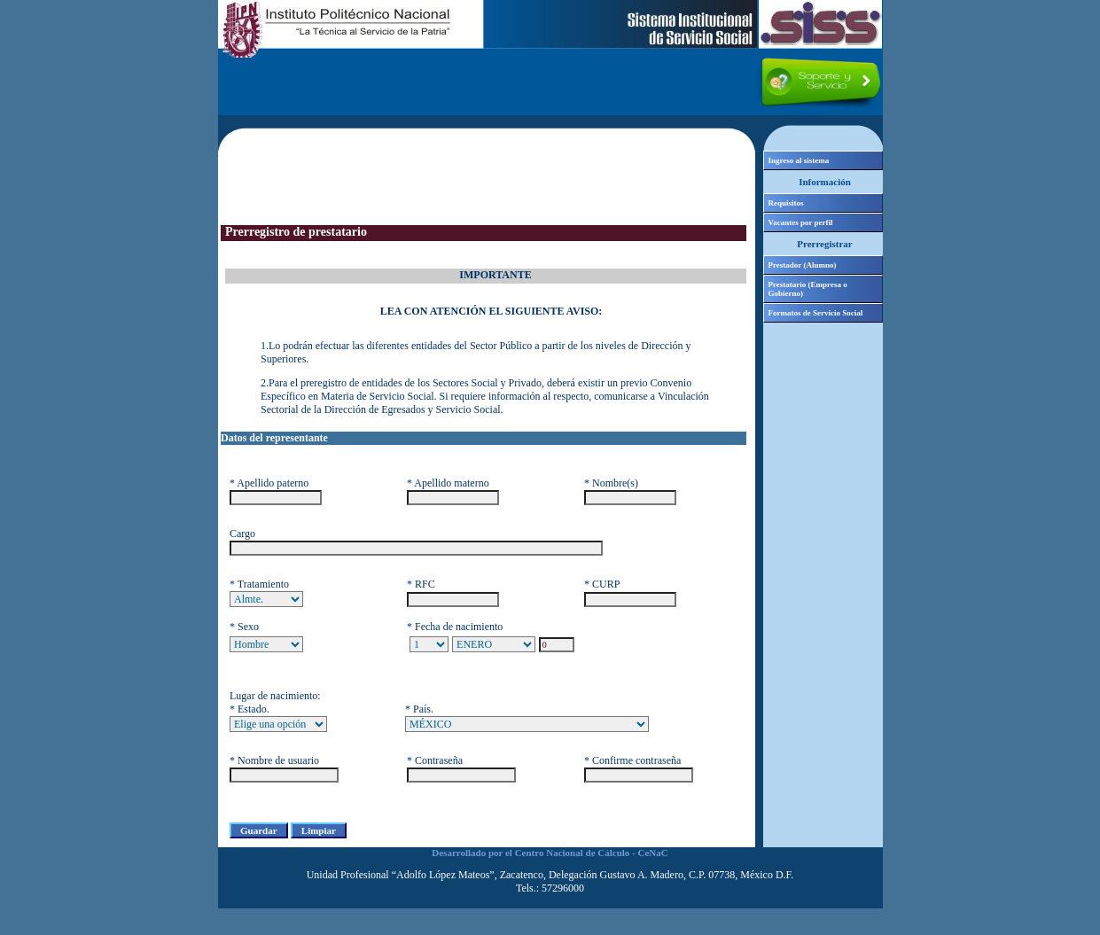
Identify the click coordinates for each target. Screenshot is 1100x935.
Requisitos (786, 203)
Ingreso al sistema (799, 160)
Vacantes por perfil (800, 222)
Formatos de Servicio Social (815, 312)
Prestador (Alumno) (802, 265)
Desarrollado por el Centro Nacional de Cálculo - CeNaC (549, 852)
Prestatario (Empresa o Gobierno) (807, 289)
